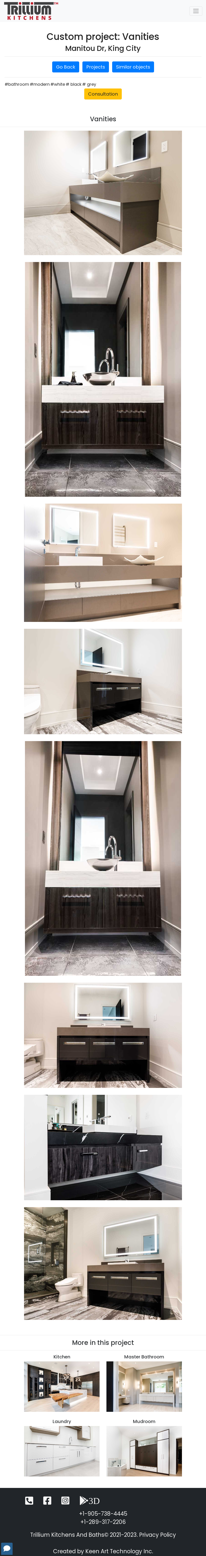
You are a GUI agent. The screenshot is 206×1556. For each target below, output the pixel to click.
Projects (95, 67)
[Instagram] (65, 1502)
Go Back (65, 67)
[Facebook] (47, 1502)
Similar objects (133, 67)
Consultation (103, 94)
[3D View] (89, 1502)
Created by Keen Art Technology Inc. (103, 1551)
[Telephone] (29, 1502)
